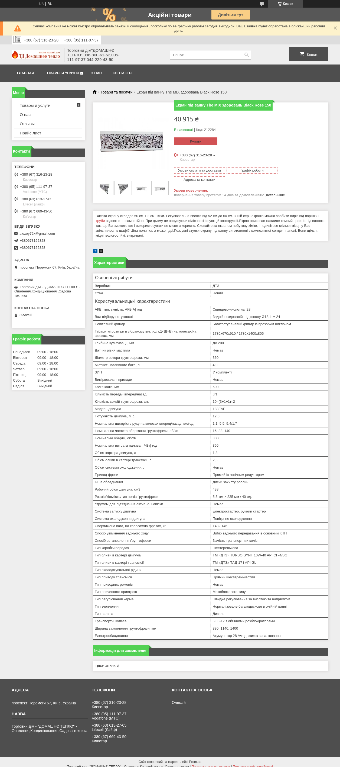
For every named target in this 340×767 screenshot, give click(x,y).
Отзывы (27, 123)
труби (100, 216)
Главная (25, 73)
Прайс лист (30, 133)
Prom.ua (195, 757)
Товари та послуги (116, 92)
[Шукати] (246, 55)
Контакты (122, 73)
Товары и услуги (62, 73)
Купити (195, 141)
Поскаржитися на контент (211, 762)
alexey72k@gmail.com (37, 233)
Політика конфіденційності (253, 762)
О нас (96, 73)
